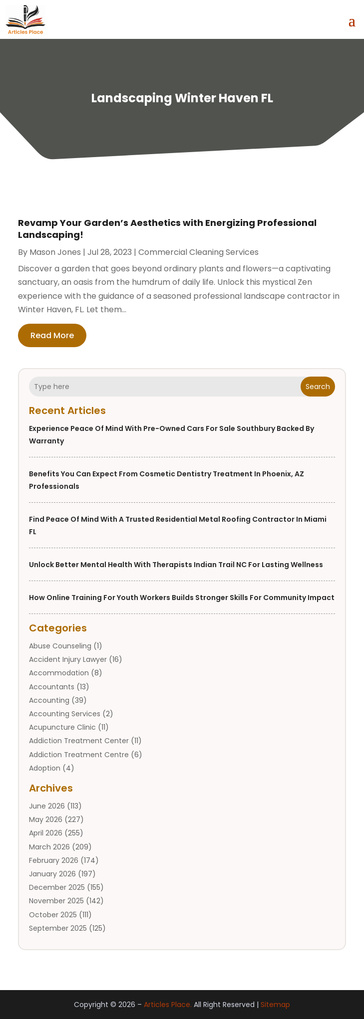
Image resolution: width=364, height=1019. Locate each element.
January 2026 (52, 874)
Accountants (51, 687)
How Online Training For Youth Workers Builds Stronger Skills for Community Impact (182, 598)
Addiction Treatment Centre (79, 755)
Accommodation (59, 673)
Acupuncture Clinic (62, 727)
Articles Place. (168, 1005)
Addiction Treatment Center (79, 741)
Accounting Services (64, 714)
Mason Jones (55, 252)
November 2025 (56, 901)
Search (318, 387)
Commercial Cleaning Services (198, 252)
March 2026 (49, 847)
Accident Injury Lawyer (68, 659)
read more (52, 335)
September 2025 (58, 928)
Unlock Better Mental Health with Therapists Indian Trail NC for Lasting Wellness (176, 565)
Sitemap (275, 1005)
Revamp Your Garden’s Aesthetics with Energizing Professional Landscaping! (167, 228)
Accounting (49, 700)
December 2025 (57, 887)
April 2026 (45, 833)
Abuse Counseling (60, 646)
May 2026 (45, 819)
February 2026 (53, 860)
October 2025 (53, 915)
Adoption (44, 768)
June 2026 (47, 806)
